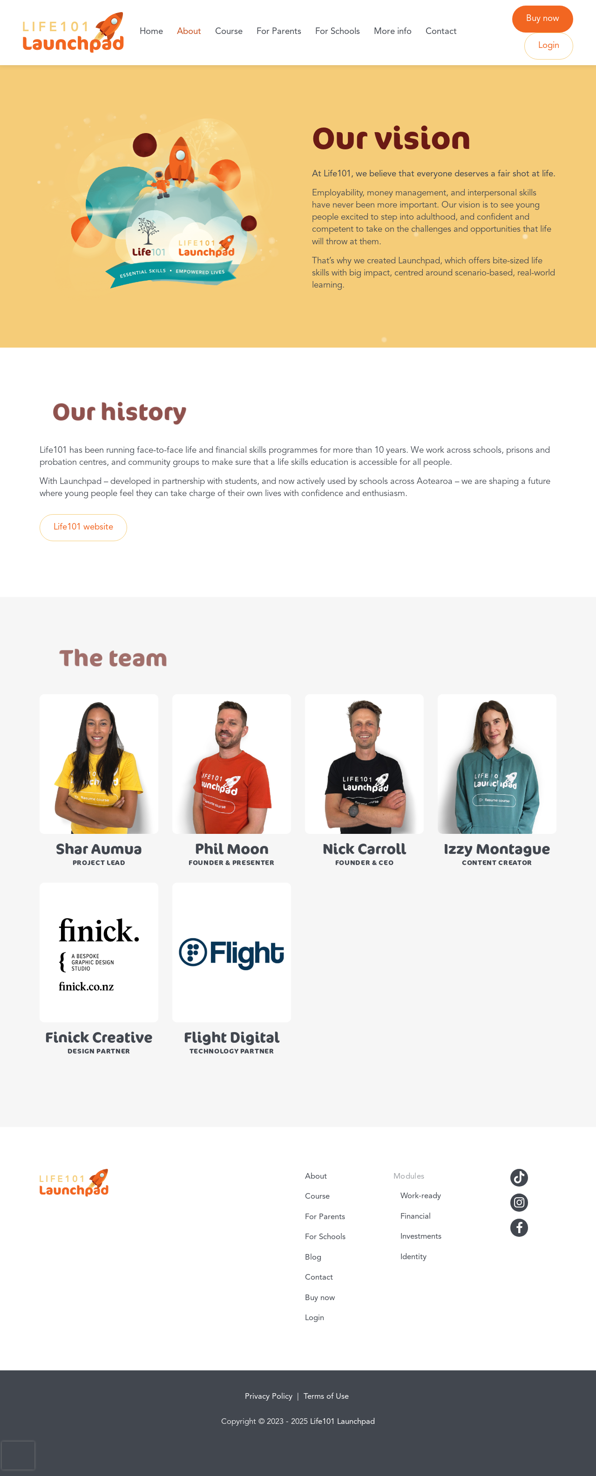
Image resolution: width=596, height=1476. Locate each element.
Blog (313, 1257)
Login (548, 45)
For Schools (337, 31)
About (189, 31)
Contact (441, 31)
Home (151, 31)
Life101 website (83, 527)
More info (393, 31)
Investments (420, 1237)
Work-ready (420, 1196)
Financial (415, 1217)
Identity (413, 1257)
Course (229, 31)
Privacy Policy (268, 1397)
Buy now (542, 18)
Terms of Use (326, 1397)
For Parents (279, 31)
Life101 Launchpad (342, 1422)
